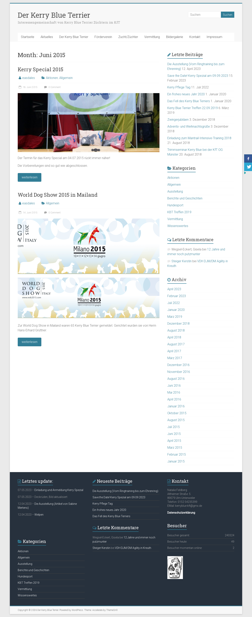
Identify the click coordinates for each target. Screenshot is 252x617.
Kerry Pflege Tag (178, 87)
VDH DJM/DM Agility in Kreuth (133, 547)
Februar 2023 (176, 296)
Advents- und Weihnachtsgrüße (188, 126)
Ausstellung (175, 191)
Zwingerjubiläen (178, 119)
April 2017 (174, 351)
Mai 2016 (173, 392)
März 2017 (174, 358)
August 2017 (176, 344)
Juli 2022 (173, 303)
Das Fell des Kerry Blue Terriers (188, 101)
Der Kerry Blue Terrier (54, 15)
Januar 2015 (176, 461)
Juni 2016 (174, 385)
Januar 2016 (176, 406)
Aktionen (52, 78)
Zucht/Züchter (128, 37)
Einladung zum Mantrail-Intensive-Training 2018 (199, 138)
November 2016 (178, 372)
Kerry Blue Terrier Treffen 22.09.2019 (192, 108)
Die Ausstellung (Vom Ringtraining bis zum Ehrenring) (125, 491)
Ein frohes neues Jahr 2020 (186, 94)
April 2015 (174, 441)
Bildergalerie (174, 37)
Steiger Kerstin (181, 261)
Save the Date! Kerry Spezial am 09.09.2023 (197, 76)
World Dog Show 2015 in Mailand (57, 194)
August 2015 (176, 420)
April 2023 (174, 289)
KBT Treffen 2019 (179, 212)
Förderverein (103, 37)
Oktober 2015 (176, 413)
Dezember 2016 (178, 365)
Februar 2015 (176, 454)
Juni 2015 (174, 434)
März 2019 (174, 317)
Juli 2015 (173, 427)
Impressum (214, 37)
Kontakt (194, 37)
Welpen (39, 514)
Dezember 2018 (178, 323)
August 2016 (176, 379)
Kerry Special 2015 (40, 69)
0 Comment (52, 87)
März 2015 (174, 447)
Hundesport (175, 205)
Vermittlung (152, 37)
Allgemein (66, 78)
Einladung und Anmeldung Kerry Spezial (58, 490)
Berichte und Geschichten (184, 198)
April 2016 (174, 399)
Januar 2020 (176, 310)
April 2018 (174, 337)
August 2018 (176, 330)
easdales (28, 78)
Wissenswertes (177, 226)
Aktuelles (47, 37)
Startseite (27, 37)
